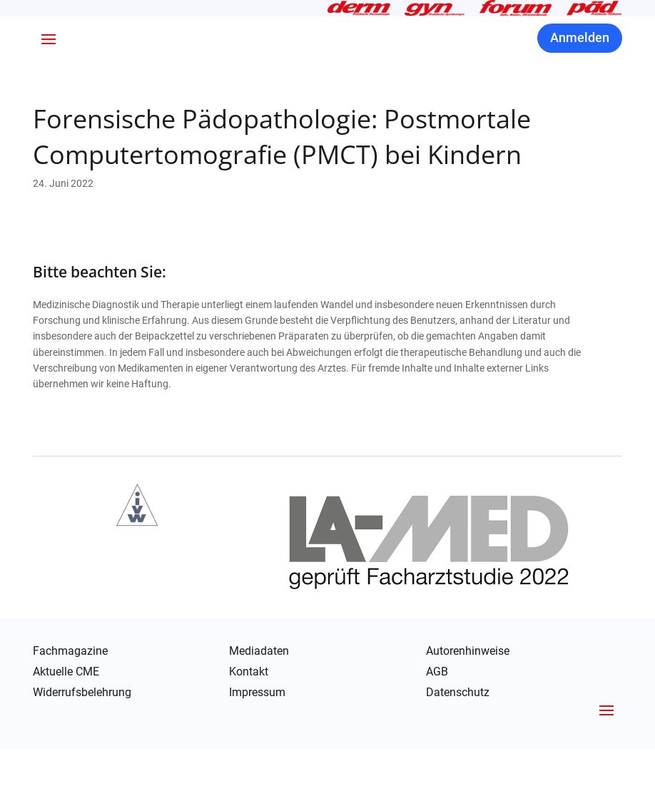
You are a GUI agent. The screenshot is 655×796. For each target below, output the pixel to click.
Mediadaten (259, 698)
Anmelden (579, 84)
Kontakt (248, 719)
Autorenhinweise (467, 698)
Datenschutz (457, 740)
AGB (437, 719)
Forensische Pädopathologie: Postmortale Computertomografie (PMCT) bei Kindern (282, 183)
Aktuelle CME (66, 719)
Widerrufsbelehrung (82, 740)
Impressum (257, 740)
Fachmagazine (70, 698)
